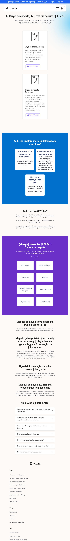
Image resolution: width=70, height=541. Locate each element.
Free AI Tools (13, 501)
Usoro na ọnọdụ (14, 536)
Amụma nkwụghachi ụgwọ (18, 539)
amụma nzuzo (14, 533)
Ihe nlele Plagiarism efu (17, 482)
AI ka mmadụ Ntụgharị (16, 475)
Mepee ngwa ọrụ (33, 66)
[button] (35, 410)
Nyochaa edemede (15, 491)
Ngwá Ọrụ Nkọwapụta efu (17, 488)
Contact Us (13, 512)
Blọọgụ (11, 519)
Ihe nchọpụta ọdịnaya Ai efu (18, 478)
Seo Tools (12, 498)
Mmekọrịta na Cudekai (16, 522)
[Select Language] (62, 8)
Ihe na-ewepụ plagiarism (17, 485)
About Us (12, 515)
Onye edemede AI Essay (17, 495)
